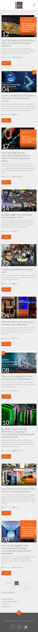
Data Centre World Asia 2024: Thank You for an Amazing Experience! (18, 490)
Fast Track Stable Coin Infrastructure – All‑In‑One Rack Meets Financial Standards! (19, 43)
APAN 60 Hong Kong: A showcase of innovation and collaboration (18, 323)
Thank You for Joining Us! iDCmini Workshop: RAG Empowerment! (17, 377)
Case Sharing (19, 57)
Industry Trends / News (9, 601)
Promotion (6, 606)
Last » (26, 588)
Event (17, 114)
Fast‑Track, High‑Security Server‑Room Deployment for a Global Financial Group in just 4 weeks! (16, 156)
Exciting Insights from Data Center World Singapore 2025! (17, 216)
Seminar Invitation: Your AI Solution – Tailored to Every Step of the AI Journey (18, 98)
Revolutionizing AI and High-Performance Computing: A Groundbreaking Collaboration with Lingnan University (18, 433)
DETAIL (6, 63)
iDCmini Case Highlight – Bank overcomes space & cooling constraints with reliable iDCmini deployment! (16, 549)
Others (5, 604)
